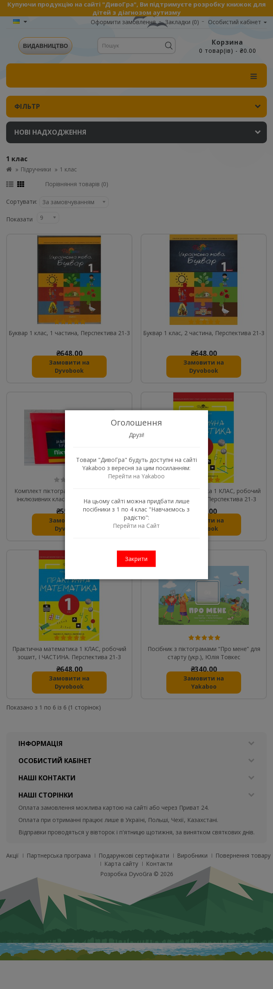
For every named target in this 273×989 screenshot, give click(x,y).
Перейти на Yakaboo (136, 476)
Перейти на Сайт (136, 525)
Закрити (136, 558)
